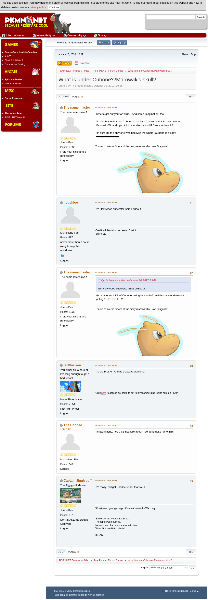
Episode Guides (13, 79)
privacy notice (38, 7)
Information (13, 35)
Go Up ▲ (194, 591)
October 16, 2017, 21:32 (106, 365)
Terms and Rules (180, 591)
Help (167, 591)
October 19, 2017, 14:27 (106, 480)
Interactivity (44, 35)
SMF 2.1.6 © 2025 (63, 591)
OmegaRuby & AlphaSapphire (21, 52)
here (103, 393)
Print (191, 96)
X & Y (8, 56)
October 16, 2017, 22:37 (106, 425)
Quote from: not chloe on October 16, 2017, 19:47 (128, 280)
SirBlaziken (72, 365)
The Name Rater (13, 113)
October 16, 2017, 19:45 (106, 107)
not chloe (71, 202)
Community (75, 35)
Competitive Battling (15, 64)
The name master (77, 107)
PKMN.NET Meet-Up (15, 117)
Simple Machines (81, 591)
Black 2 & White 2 (14, 60)
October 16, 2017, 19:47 (106, 202)
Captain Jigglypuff (78, 480)
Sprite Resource (14, 98)
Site (100, 35)
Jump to (144, 568)
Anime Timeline (13, 83)
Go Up (61, 552)
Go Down (63, 96)
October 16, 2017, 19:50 (106, 272)
